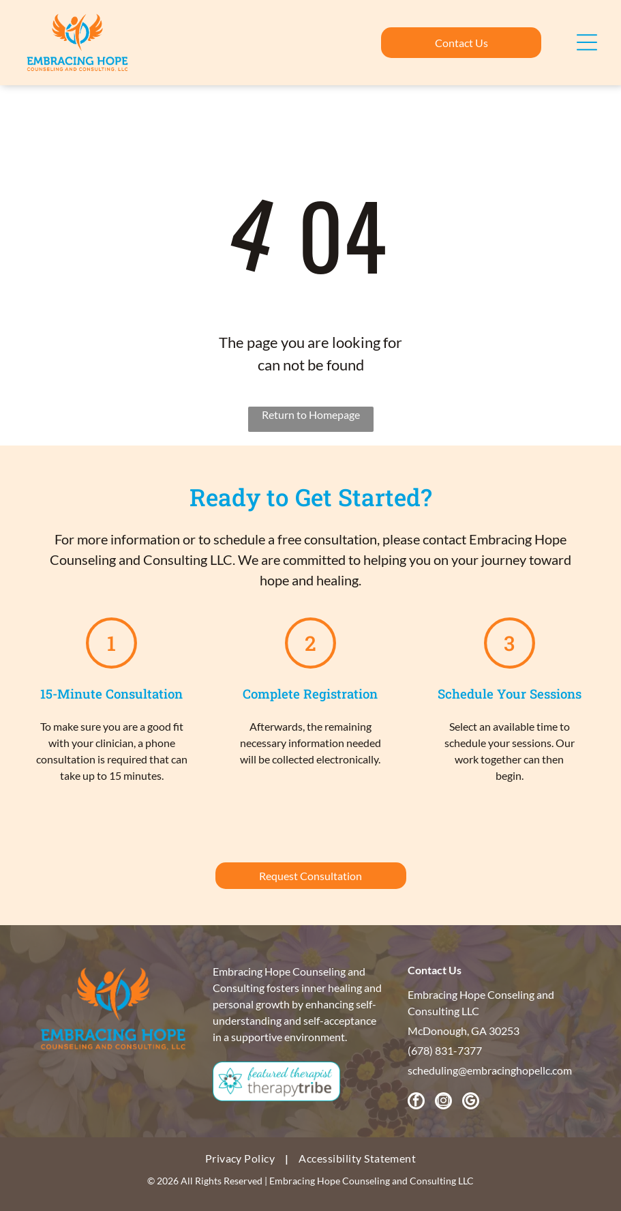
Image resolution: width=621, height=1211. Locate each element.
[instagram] (443, 1102)
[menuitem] (242, 1158)
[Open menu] (587, 42)
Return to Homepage (311, 414)
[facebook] (416, 1102)
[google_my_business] (470, 1102)
